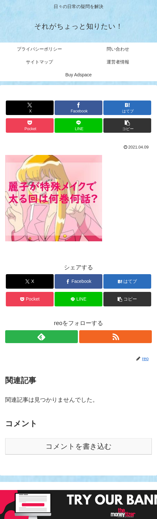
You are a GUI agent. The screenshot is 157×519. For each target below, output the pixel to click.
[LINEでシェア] (78, 125)
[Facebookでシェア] (78, 108)
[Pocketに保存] (30, 125)
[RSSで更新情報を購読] (115, 336)
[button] (127, 125)
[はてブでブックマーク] (127, 108)
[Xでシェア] (30, 108)
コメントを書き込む (79, 446)
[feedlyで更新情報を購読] (41, 336)
